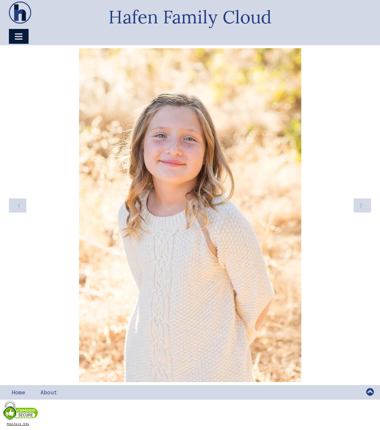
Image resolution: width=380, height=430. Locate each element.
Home (18, 392)
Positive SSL (18, 424)
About (48, 392)
